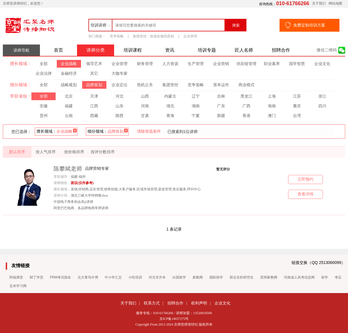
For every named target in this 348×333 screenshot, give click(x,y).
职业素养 (272, 63)
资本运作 (221, 84)
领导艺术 (94, 63)
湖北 (170, 106)
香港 (246, 115)
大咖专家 (120, 73)
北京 (69, 96)
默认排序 (17, 152)
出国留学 (179, 277)
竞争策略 (117, 36)
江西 (94, 106)
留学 (324, 277)
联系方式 (152, 303)
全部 (44, 63)
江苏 (297, 96)
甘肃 (145, 115)
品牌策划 (94, 84)
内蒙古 (170, 96)
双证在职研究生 (242, 277)
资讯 (169, 50)
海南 (272, 106)
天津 (94, 96)
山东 (120, 106)
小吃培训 (135, 277)
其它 (94, 73)
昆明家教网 (268, 277)
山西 (145, 96)
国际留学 (216, 277)
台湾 (297, 115)
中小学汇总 (113, 277)
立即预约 (305, 179)
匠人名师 (244, 50)
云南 (69, 115)
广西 (246, 106)
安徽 (44, 106)
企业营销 (221, 63)
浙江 (322, 96)
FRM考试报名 (60, 277)
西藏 (94, 115)
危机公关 (145, 84)
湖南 (196, 106)
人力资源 (170, 63)
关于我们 (319, 3)
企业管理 (190, 36)
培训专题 (207, 50)
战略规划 (69, 84)
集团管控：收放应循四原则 (153, 36)
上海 (272, 96)
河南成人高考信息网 (299, 277)
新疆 (221, 115)
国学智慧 (297, 63)
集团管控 (170, 84)
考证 (338, 277)
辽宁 (196, 96)
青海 (170, 115)
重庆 (297, 106)
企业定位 (120, 84)
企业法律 (44, 73)
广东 (221, 106)
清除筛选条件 (149, 131)
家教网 (198, 277)
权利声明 (199, 303)
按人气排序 (46, 152)
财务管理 (145, 63)
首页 (58, 50)
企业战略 (69, 63)
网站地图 (335, 3)
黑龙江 (246, 96)
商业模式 (246, 84)
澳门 (272, 115)
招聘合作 (281, 50)
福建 (69, 106)
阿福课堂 (16, 277)
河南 (145, 106)
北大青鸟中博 (88, 277)
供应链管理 (246, 63)
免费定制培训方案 (309, 25)
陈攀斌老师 (68, 169)
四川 (322, 106)
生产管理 (196, 63)
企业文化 (322, 63)
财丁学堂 (36, 277)
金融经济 (69, 73)
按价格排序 (74, 152)
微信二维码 (327, 50)
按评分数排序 (103, 152)
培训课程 (133, 50)
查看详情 (305, 194)
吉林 (221, 96)
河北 (120, 96)
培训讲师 (98, 25)
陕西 (120, 115)
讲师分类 (95, 50)
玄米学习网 (18, 286)
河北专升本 (157, 277)
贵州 (44, 115)
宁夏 (196, 115)
